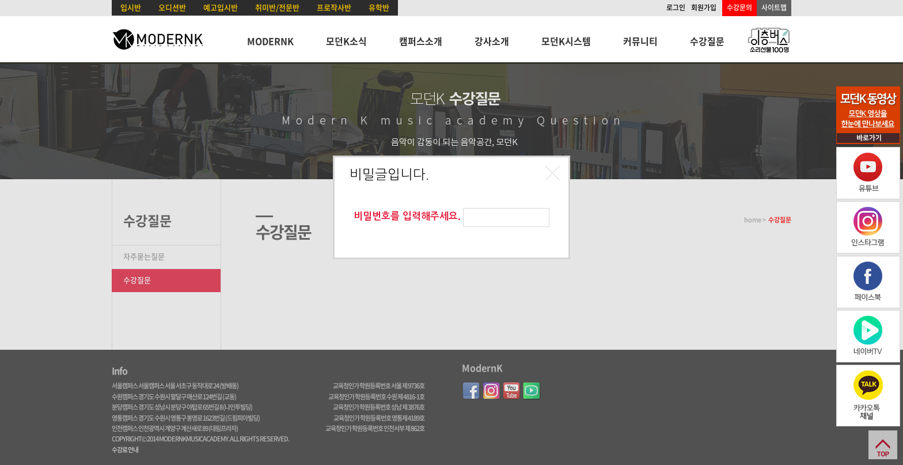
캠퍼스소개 (420, 41)
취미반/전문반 (277, 7)
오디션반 (172, 7)
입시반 (130, 7)
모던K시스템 (566, 41)
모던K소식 (346, 41)
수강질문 (707, 41)
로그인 (675, 7)
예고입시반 (220, 7)
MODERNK (270, 41)
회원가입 (703, 7)
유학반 (379, 7)
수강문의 (739, 7)
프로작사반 (334, 7)
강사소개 (492, 41)
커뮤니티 (640, 41)
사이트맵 (774, 7)
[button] (554, 174)
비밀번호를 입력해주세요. (407, 216)
